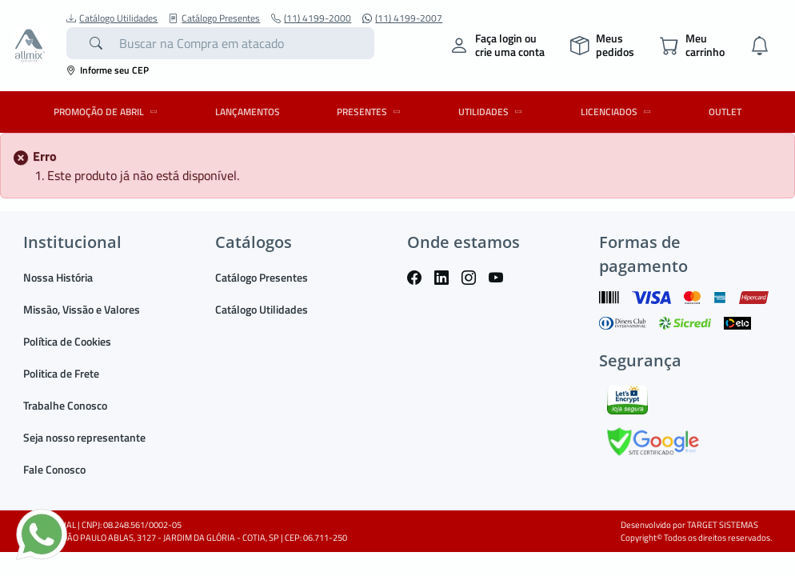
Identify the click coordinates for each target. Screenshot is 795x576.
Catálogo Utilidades (112, 18)
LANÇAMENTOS (247, 111)
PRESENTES (371, 111)
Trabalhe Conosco (65, 405)
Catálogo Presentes (214, 18)
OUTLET (725, 111)
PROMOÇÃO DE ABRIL (108, 111)
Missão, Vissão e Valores (81, 309)
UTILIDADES (492, 111)
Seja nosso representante (84, 437)
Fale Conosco (54, 469)
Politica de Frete (61, 373)
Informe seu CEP (107, 70)
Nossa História (58, 277)
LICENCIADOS (618, 111)
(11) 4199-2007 (402, 18)
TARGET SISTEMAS (722, 524)
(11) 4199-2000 (311, 18)
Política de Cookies (67, 341)
